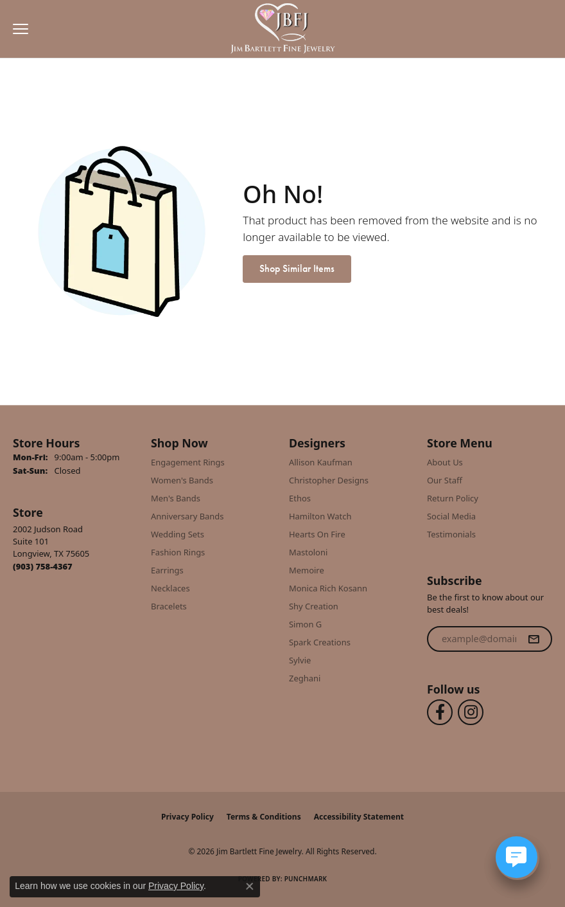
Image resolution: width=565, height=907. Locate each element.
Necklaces (170, 588)
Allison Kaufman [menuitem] (320, 462)
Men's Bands (175, 498)
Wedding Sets (177, 534)
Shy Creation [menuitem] (313, 606)
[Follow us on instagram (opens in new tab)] (470, 712)
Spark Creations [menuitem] (320, 642)
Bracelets (169, 606)
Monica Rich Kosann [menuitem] (328, 588)
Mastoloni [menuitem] (308, 552)
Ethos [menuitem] (300, 498)
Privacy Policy (187, 816)
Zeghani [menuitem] (304, 678)
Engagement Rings (188, 462)
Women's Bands (182, 480)
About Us (445, 462)
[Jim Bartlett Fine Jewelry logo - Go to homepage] (283, 29)
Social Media (451, 516)
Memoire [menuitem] (306, 570)
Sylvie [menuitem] (300, 660)
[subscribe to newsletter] (533, 639)
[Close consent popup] (250, 886)
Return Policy (452, 498)
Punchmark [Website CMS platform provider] (305, 878)
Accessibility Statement (359, 816)
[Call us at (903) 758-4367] (43, 566)
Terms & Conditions (264, 816)
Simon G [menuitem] (305, 624)
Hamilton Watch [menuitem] (320, 516)
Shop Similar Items (297, 268)
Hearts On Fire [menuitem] (317, 534)
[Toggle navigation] (17, 29)
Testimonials (451, 534)
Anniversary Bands (187, 516)
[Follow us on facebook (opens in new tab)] (440, 712)
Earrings (167, 570)
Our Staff (444, 480)
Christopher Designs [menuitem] (329, 480)
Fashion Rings (178, 552)
